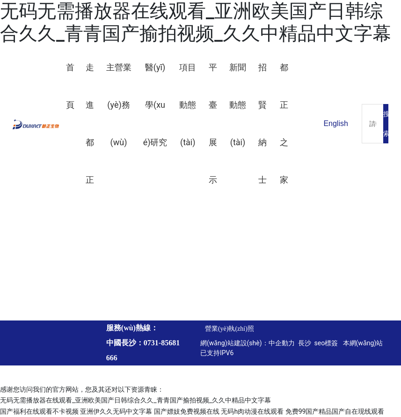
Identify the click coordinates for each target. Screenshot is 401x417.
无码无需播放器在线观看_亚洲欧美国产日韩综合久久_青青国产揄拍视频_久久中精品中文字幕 (195, 22)
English (335, 123)
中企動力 (282, 343)
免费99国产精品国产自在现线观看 (335, 411)
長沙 (303, 343)
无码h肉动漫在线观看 (252, 411)
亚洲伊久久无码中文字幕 (116, 411)
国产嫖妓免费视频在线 (186, 411)
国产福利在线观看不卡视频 (39, 411)
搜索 (385, 123)
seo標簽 (327, 343)
